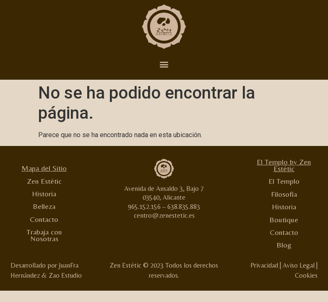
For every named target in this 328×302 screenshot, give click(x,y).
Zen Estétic (44, 181)
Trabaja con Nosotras (44, 235)
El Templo (283, 181)
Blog (284, 244)
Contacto (44, 219)
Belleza (44, 206)
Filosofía (284, 194)
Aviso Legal (299, 265)
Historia (44, 193)
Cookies (306, 275)
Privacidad (264, 265)
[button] (164, 64)
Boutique (283, 219)
